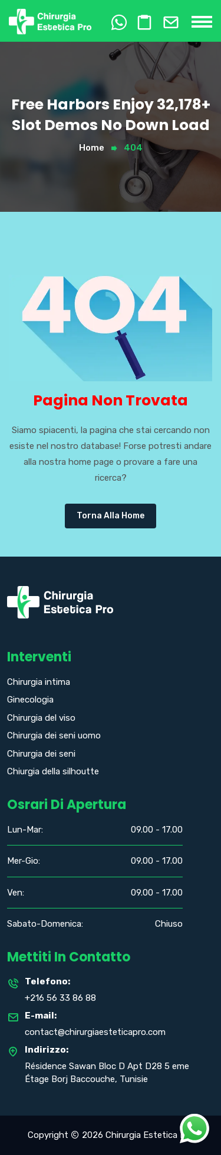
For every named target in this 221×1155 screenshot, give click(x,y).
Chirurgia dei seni (41, 753)
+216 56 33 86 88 (60, 998)
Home (91, 147)
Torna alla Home (110, 516)
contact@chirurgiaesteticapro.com (95, 1032)
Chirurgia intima (38, 682)
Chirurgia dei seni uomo (54, 735)
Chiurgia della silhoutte (53, 771)
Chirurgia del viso (41, 718)
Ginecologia (30, 699)
